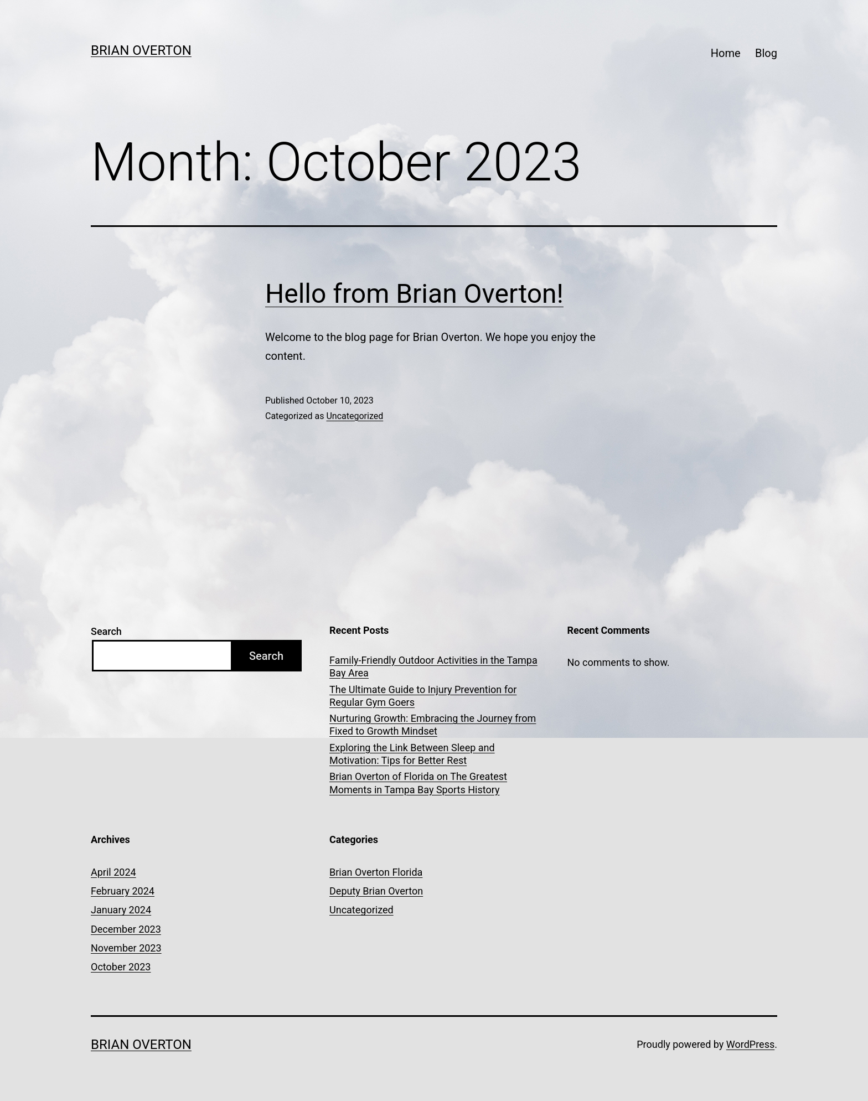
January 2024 (121, 910)
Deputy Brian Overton (376, 891)
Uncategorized (354, 416)
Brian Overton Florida (375, 872)
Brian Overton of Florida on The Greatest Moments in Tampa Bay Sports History (418, 783)
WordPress (750, 1044)
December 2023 (126, 929)
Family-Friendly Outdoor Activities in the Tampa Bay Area (433, 666)
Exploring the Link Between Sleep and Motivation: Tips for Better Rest (412, 754)
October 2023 (121, 967)
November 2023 (126, 948)
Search (106, 631)
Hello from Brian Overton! (414, 293)
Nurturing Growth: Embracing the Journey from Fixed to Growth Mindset (432, 724)
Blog (766, 53)
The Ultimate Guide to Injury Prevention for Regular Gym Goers (422, 696)
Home (726, 53)
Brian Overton (141, 50)
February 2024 (122, 891)
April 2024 (113, 872)
